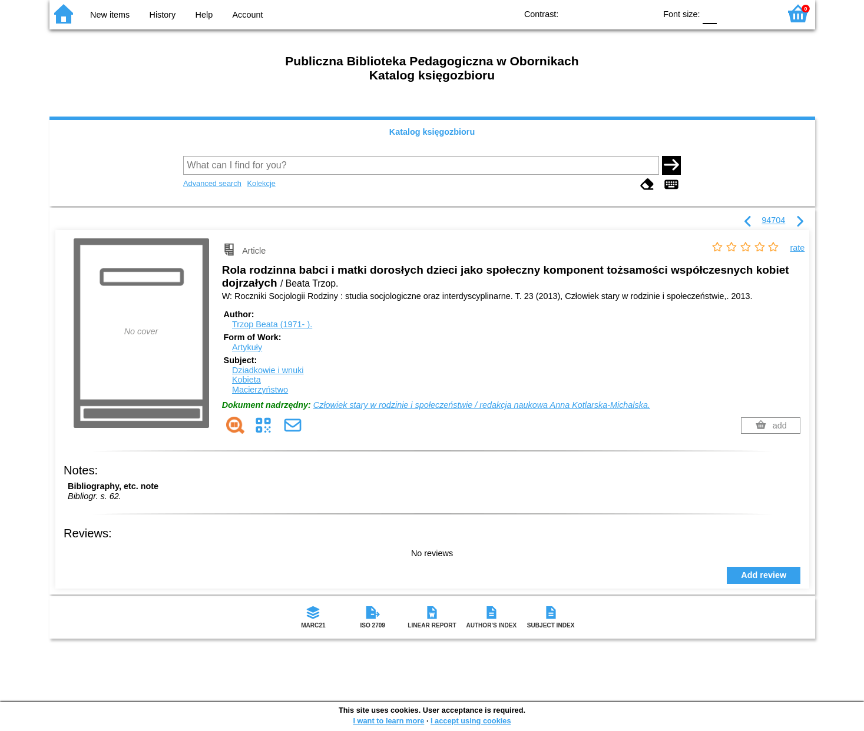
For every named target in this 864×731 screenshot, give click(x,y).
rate (797, 247)
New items (110, 14)
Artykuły (247, 347)
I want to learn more (388, 720)
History (163, 14)
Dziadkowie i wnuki (268, 370)
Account (247, 14)
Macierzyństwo (260, 389)
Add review (763, 575)
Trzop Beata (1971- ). (272, 324)
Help (204, 14)
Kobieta (246, 379)
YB (619, 13)
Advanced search (212, 183)
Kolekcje (261, 183)
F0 (710, 13)
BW (595, 13)
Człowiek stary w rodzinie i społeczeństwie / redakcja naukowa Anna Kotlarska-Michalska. (481, 405)
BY (643, 13)
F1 (730, 13)
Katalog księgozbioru (432, 132)
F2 (757, 13)
